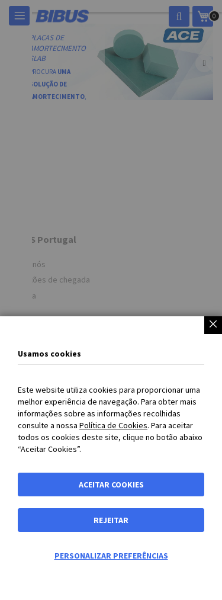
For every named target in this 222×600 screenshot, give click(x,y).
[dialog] (111, 300)
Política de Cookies (113, 425)
